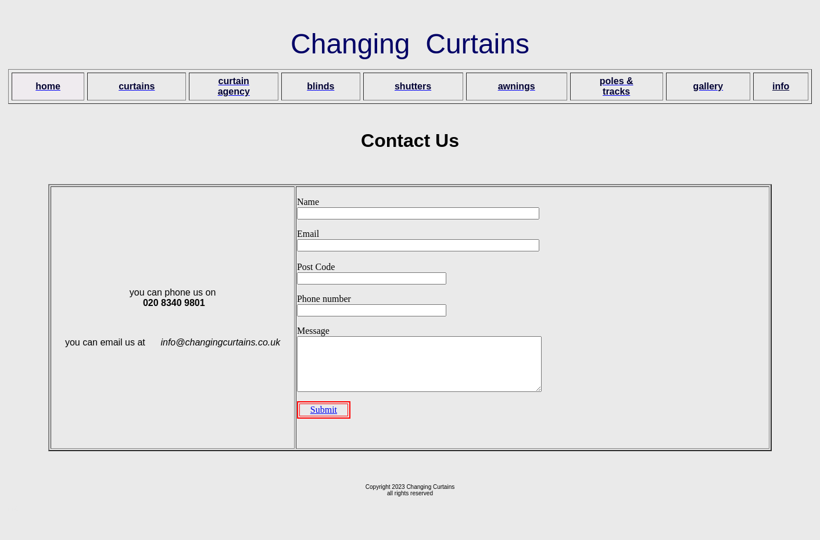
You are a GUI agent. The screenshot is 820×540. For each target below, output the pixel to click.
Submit (323, 420)
